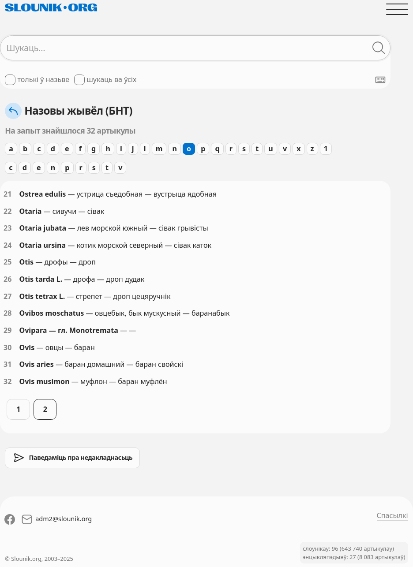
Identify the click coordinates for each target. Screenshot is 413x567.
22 (7, 211)
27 (7, 296)
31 (7, 364)
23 (7, 228)
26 (7, 279)
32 (7, 381)
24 (7, 245)
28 (7, 313)
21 (7, 194)
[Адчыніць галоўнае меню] (397, 9)
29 (7, 330)
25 (7, 262)
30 (7, 347)
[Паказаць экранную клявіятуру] (380, 80)
